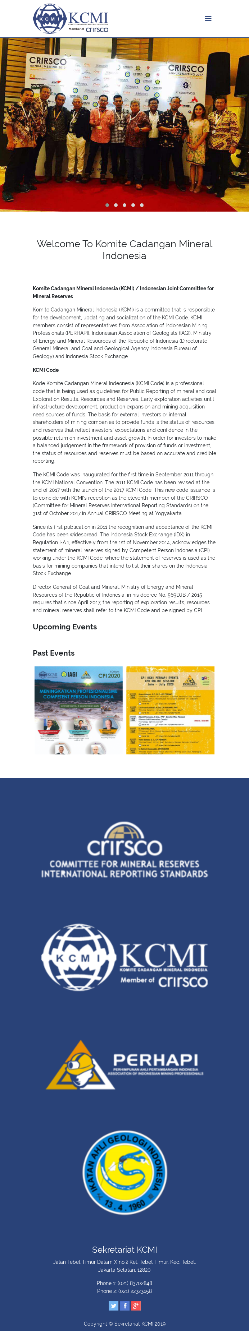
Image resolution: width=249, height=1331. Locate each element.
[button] (107, 205)
